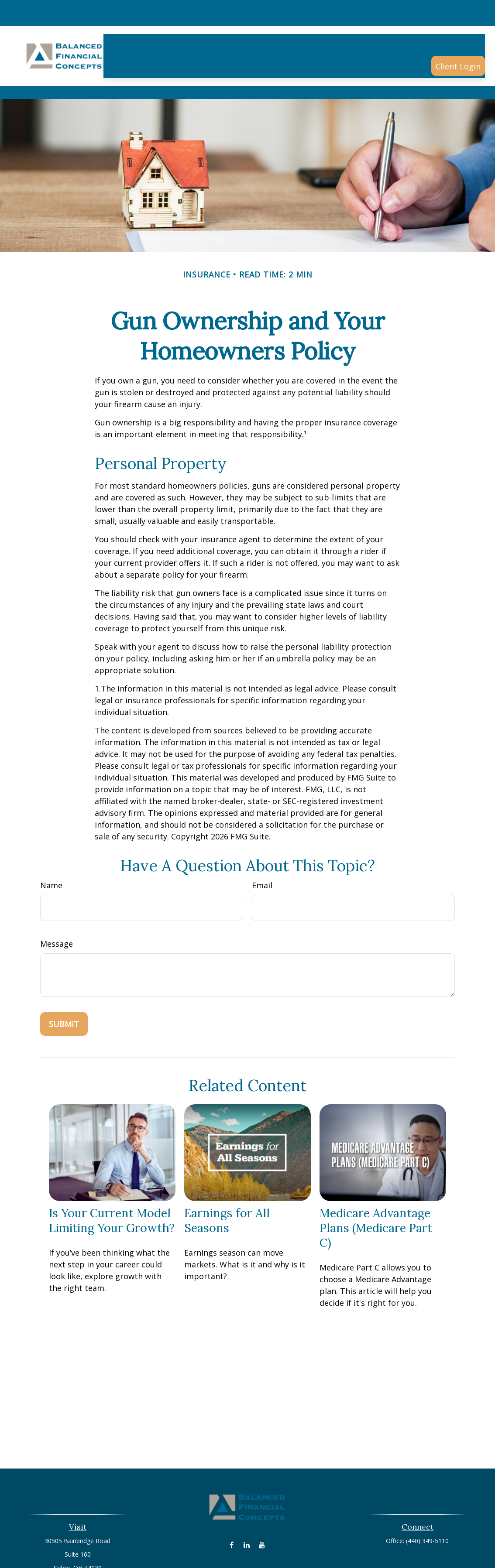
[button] (178, 16)
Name (51, 838)
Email (262, 838)
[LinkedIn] (247, 1498)
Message (56, 897)
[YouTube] (262, 1498)
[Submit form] (64, 977)
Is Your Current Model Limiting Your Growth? (112, 1174)
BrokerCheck (338, 1541)
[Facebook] (231, 1498)
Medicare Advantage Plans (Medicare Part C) (376, 1181)
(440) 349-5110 (427, 1494)
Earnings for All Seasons (227, 1174)
